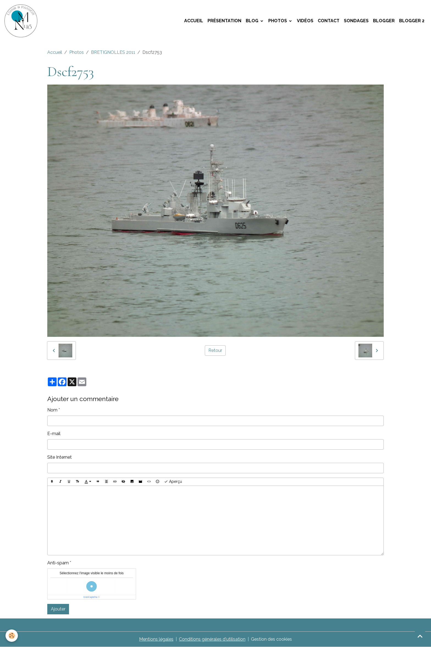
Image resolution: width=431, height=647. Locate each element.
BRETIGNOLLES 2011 (113, 52)
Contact (328, 20)
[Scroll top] (420, 636)
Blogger (384, 20)
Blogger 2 (411, 20)
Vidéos (305, 20)
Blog (252, 20)
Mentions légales (156, 639)
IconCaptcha (90, 597)
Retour (215, 350)
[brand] (22, 20)
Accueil (193, 20)
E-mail (53, 433)
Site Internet (59, 457)
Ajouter (58, 609)
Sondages (356, 20)
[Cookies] (11, 635)
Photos (278, 20)
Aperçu (173, 481)
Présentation (224, 20)
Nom (52, 410)
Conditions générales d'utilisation (212, 639)
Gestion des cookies (271, 639)
